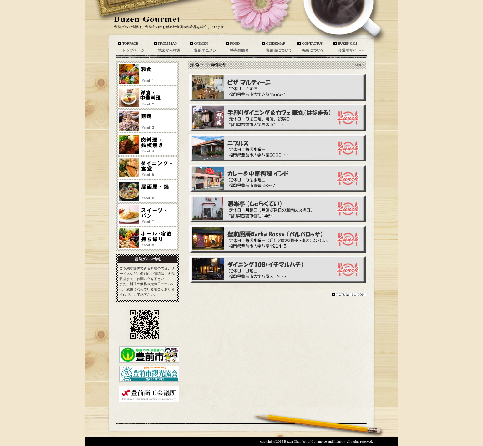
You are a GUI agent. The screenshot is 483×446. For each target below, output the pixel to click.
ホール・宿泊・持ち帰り (147, 238)
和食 (147, 74)
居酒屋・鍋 (147, 191)
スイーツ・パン (147, 215)
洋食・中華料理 (147, 97)
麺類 (147, 121)
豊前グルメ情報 (160, 19)
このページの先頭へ (349, 294)
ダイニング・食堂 (147, 168)
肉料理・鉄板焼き (147, 144)
